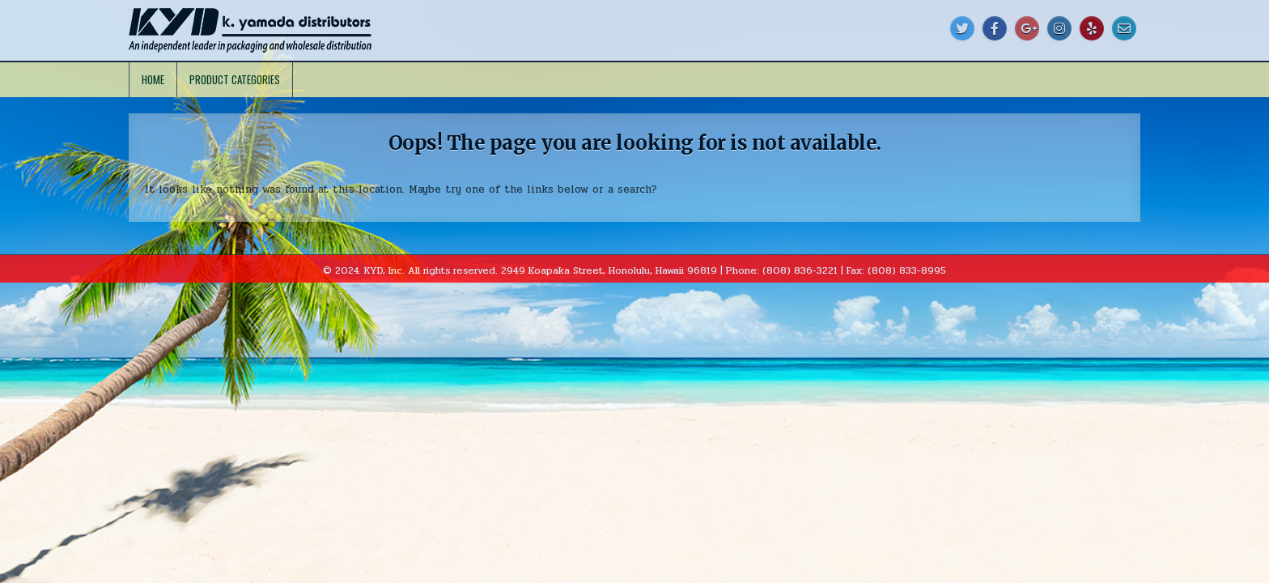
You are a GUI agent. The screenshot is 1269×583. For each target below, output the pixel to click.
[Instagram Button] (1059, 28)
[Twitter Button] (962, 28)
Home (153, 79)
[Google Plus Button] (1027, 28)
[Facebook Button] (995, 28)
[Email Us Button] (1124, 28)
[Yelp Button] (1092, 28)
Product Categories (234, 79)
